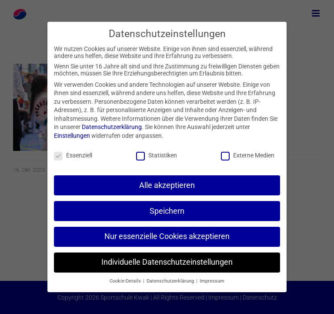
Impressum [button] (212, 281)
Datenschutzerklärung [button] (171, 281)
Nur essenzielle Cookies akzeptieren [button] (167, 236)
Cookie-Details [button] (126, 281)
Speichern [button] (167, 211)
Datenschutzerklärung (112, 126)
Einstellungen (72, 135)
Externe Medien (247, 155)
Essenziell (73, 155)
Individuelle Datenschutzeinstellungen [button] (167, 262)
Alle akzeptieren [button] (167, 185)
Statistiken (156, 155)
